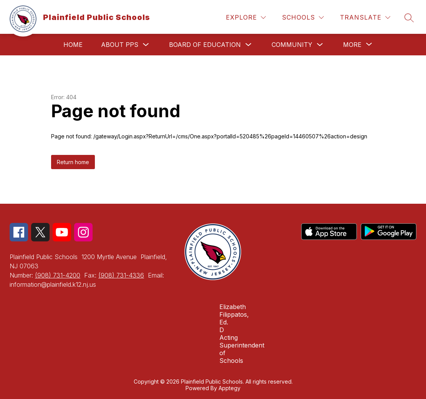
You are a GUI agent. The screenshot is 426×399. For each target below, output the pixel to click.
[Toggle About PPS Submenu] (146, 45)
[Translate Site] (365, 17)
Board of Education (205, 44)
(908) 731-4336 (121, 275)
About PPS (119, 44)
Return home (73, 162)
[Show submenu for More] (352, 44)
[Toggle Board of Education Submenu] (248, 45)
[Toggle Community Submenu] (320, 45)
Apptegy (229, 388)
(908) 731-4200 (57, 275)
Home (73, 44)
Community (292, 44)
